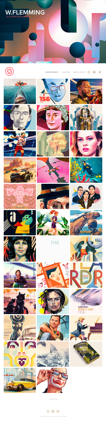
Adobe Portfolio (63, 416)
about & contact (79, 72)
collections (66, 72)
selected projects (51, 72)
